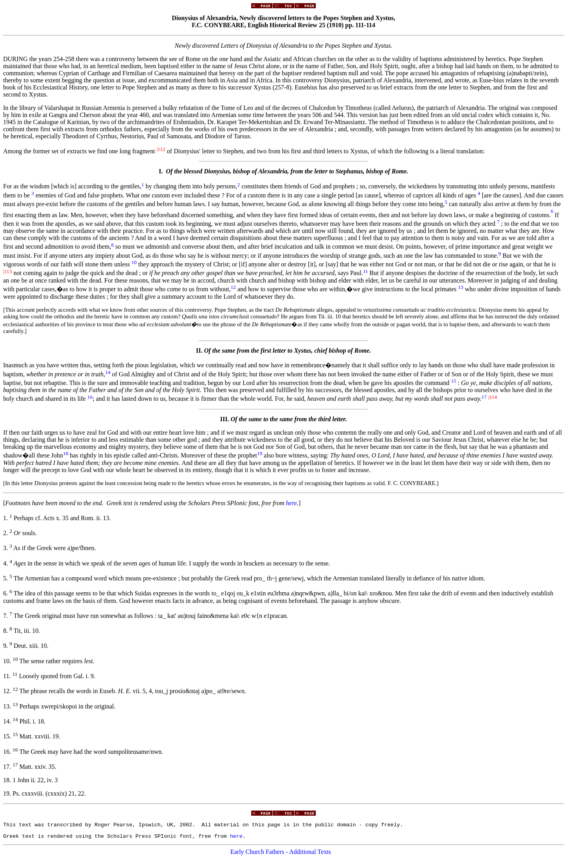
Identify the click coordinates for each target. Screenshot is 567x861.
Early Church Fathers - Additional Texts (280, 854)
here (291, 503)
